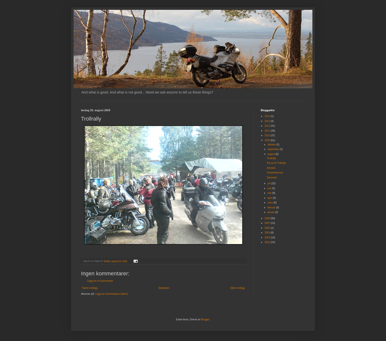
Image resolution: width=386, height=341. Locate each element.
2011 (267, 130)
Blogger (205, 319)
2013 (267, 121)
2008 (267, 218)
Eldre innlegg (237, 288)
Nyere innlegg (89, 288)
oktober (271, 144)
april (270, 198)
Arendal (271, 168)
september (273, 149)
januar (271, 212)
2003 (267, 237)
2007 (267, 223)
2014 (267, 116)
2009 (267, 140)
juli (269, 183)
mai (269, 193)
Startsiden (163, 288)
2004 (267, 232)
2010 (267, 135)
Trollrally (271, 158)
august (271, 154)
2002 (267, 242)
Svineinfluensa (275, 172)
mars (270, 202)
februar (271, 207)
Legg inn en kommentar (100, 280)
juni (269, 188)
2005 (267, 228)
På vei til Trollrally (276, 163)
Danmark (272, 177)
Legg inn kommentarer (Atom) (111, 294)
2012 (267, 125)
